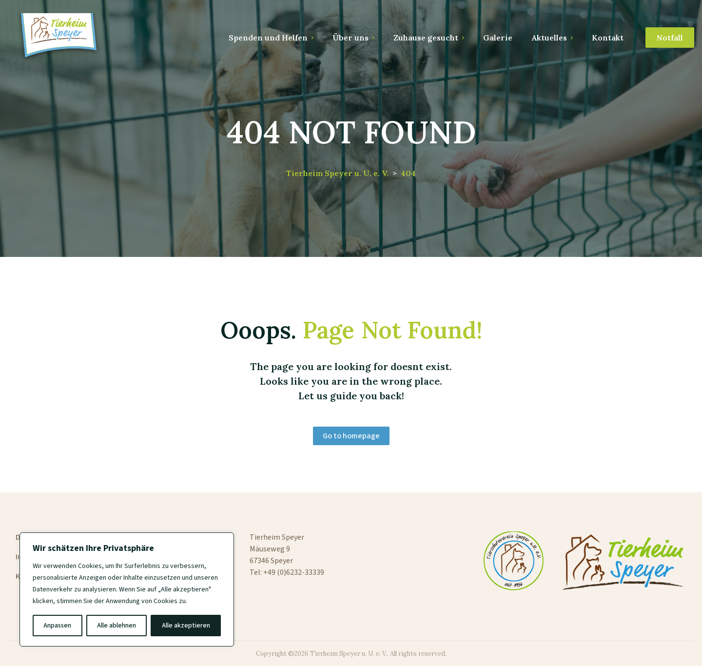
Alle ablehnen (116, 625)
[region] (127, 589)
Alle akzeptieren (186, 625)
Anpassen (57, 625)
